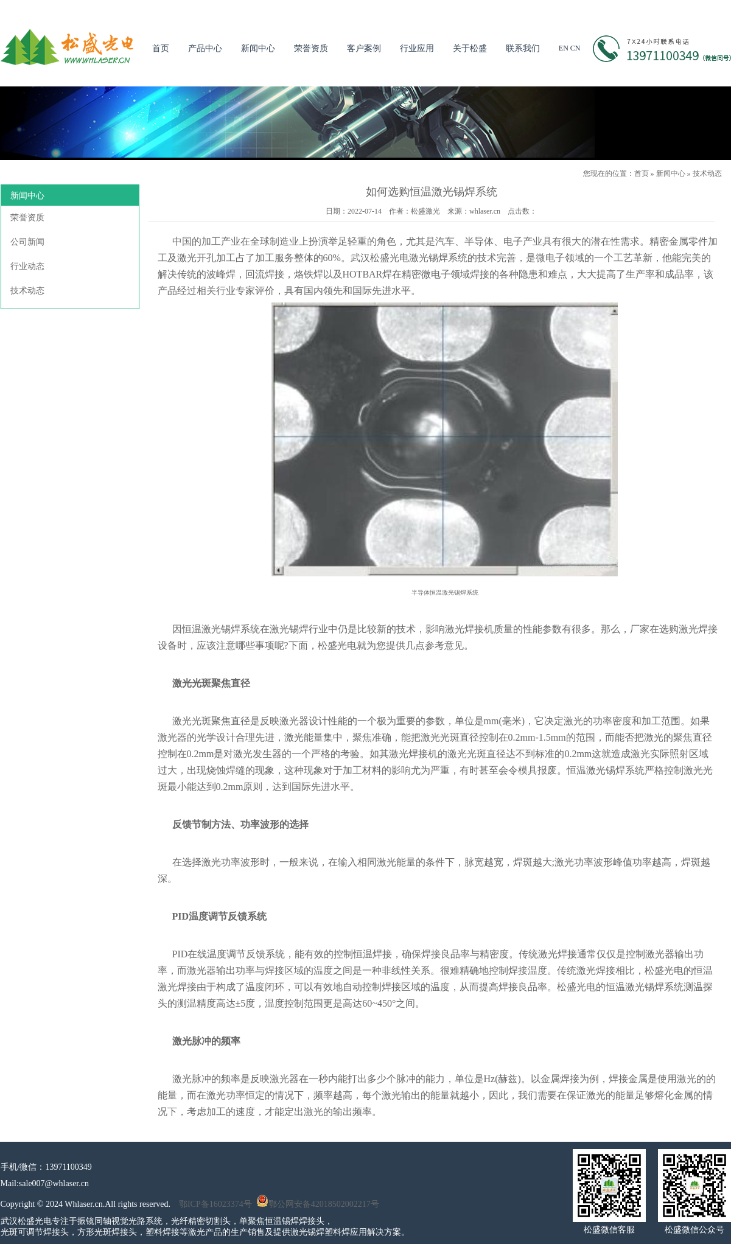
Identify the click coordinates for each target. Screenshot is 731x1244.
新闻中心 (258, 48)
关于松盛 (470, 48)
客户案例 (364, 48)
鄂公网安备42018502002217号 (317, 1204)
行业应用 (417, 48)
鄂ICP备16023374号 (215, 1204)
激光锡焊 (220, 629)
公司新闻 (27, 241)
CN (575, 48)
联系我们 (523, 48)
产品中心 (205, 48)
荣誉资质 (311, 48)
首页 (160, 48)
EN (563, 48)
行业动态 (27, 266)
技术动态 (707, 173)
